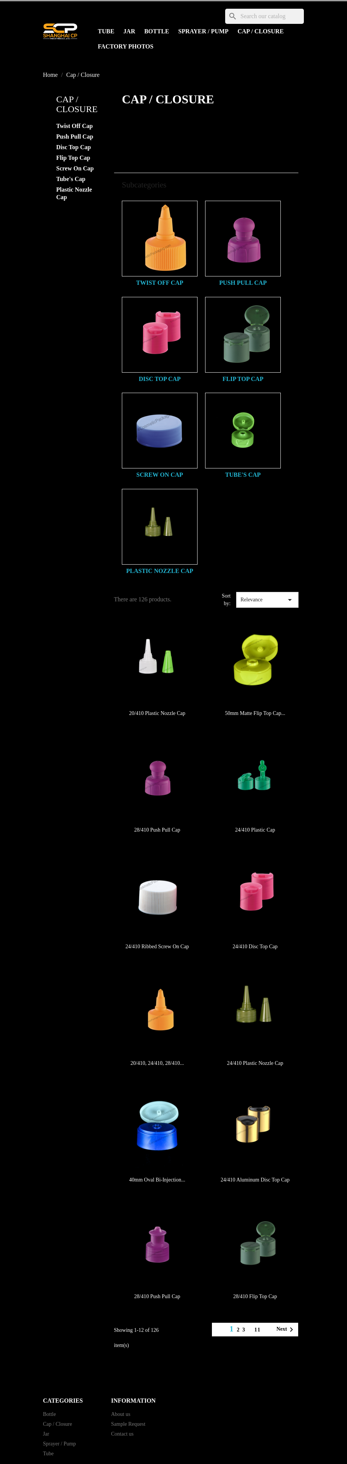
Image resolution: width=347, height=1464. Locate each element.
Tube (106, 31)
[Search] (264, 16)
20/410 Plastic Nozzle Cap (157, 713)
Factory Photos (126, 46)
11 (257, 1330)
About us (121, 1414)
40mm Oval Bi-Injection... (157, 1180)
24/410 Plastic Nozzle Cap (255, 1063)
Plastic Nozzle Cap (74, 193)
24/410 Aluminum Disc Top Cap (255, 1180)
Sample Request (128, 1424)
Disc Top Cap (73, 147)
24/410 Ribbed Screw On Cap (157, 946)
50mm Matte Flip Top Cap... (255, 713)
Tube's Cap (71, 179)
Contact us (122, 1434)
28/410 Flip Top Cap (255, 1296)
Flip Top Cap (73, 158)
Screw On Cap (75, 168)
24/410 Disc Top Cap (255, 946)
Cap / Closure (261, 31)
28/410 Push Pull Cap (157, 830)
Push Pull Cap (74, 136)
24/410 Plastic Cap (255, 830)
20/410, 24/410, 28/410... (157, 1063)
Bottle (156, 31)
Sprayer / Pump (203, 31)
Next (286, 1329)
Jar (129, 31)
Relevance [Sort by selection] (267, 599)
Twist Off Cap (74, 126)
